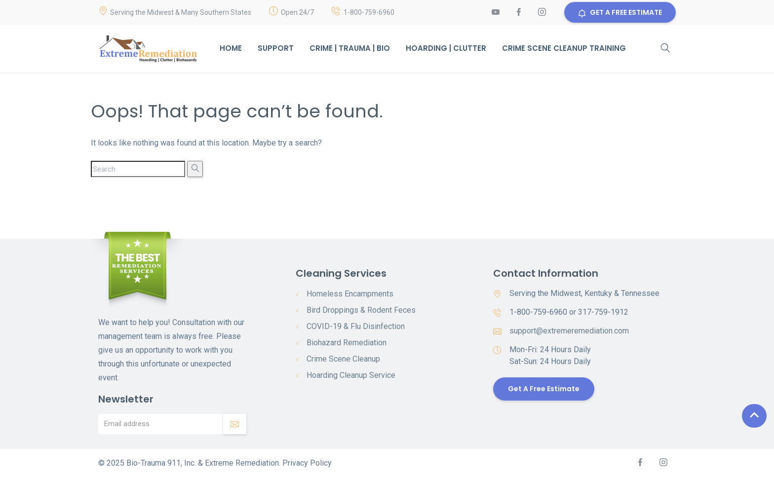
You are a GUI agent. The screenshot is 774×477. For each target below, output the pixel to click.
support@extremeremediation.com (569, 330)
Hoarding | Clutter (446, 48)
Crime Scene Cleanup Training (564, 48)
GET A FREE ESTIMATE (620, 12)
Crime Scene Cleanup (343, 359)
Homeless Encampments (350, 293)
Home (231, 48)
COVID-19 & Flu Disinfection (356, 326)
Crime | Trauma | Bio (350, 48)
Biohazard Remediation (347, 342)
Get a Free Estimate (544, 389)
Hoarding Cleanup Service (351, 375)
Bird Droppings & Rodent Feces (361, 310)
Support (276, 48)
